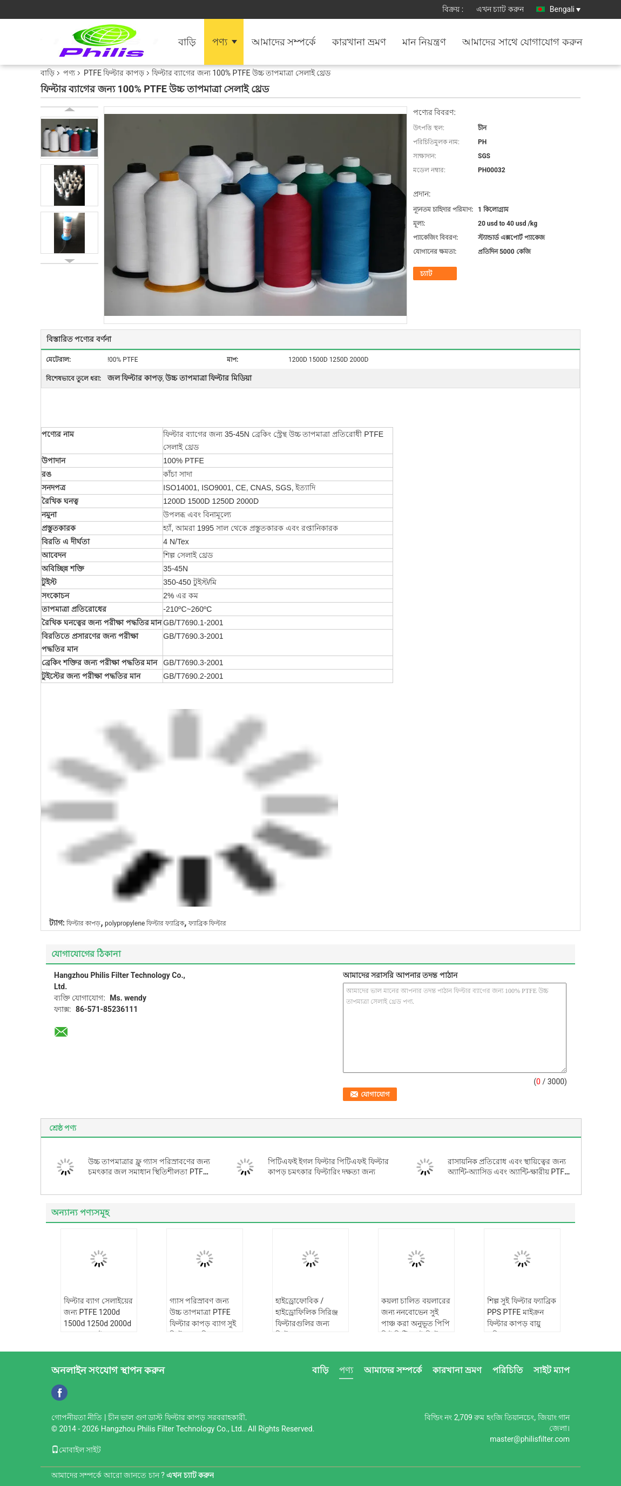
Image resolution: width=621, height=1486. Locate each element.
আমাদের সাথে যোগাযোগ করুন (522, 42)
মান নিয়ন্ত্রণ (424, 42)
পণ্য (219, 42)
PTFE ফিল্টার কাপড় (114, 73)
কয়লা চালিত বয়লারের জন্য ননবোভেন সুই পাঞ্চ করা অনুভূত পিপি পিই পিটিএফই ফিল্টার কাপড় (415, 1323)
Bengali (565, 9)
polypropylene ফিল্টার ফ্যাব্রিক (144, 923)
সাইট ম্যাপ (552, 1370)
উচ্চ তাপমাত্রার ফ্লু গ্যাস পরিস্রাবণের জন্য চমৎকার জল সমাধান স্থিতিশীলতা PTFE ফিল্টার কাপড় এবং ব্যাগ (149, 1171)
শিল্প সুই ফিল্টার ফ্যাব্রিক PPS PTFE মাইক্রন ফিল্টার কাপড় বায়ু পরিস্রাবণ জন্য (521, 1317)
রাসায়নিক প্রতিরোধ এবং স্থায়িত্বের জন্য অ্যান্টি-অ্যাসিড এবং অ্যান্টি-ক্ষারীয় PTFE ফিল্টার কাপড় (508, 1171)
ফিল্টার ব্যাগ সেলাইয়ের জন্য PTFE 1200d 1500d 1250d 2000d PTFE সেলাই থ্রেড (98, 1317)
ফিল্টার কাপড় (83, 923)
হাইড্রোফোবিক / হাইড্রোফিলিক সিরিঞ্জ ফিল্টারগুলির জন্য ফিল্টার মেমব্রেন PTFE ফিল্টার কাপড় (308, 1323)
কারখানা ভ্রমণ (359, 42)
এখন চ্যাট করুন (500, 9)
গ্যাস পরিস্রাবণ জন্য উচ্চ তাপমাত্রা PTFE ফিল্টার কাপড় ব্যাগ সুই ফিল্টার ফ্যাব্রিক (203, 1317)
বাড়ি (187, 42)
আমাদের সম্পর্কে (284, 42)
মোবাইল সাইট (76, 1450)
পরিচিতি (507, 1370)
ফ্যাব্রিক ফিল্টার (207, 923)
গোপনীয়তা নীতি (76, 1417)
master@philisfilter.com (530, 1439)
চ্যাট (426, 273)
